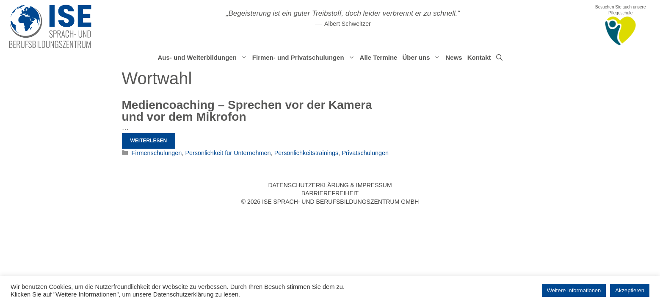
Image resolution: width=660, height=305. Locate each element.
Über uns (422, 57)
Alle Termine (379, 57)
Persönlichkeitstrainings (306, 153)
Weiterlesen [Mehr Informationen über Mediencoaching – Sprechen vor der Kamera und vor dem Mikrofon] (148, 141)
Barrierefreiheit (330, 193)
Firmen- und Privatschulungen (304, 57)
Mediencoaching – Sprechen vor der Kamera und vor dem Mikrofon (247, 110)
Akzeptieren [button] (629, 290)
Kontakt (479, 57)
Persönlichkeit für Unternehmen (228, 153)
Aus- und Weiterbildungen (203, 57)
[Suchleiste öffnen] (499, 57)
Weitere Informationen (574, 290)
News (453, 57)
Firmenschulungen (157, 153)
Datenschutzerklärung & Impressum (330, 185)
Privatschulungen (365, 153)
